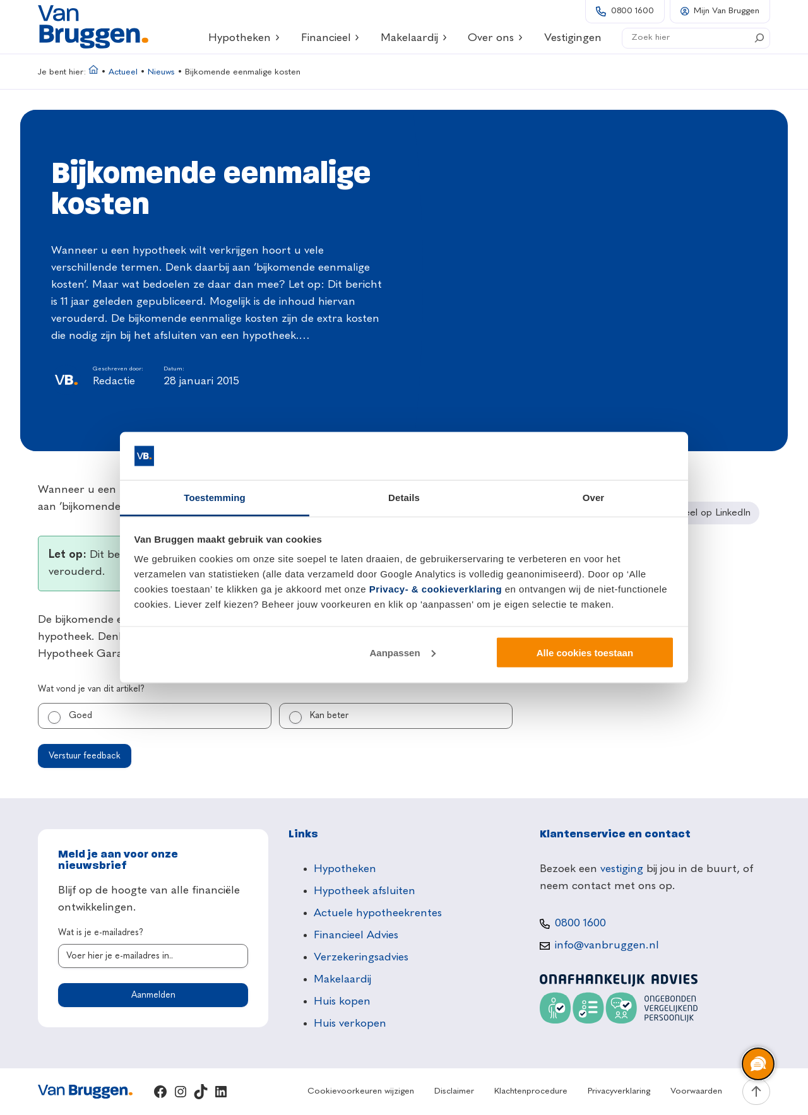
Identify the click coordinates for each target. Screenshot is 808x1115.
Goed (80, 715)
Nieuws (161, 72)
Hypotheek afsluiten (364, 891)
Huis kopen (342, 1001)
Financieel (330, 38)
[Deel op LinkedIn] (706, 513)
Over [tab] (594, 497)
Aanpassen (403, 652)
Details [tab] (404, 497)
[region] (757, 1064)
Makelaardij (414, 38)
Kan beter (329, 715)
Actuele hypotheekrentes (378, 913)
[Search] (759, 37)
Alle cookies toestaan (585, 652)
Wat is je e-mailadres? (100, 932)
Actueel (123, 72)
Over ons (495, 38)
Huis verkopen (350, 1023)
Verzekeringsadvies (361, 957)
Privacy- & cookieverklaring (435, 589)
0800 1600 (632, 11)
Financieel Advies (356, 935)
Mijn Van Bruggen (726, 11)
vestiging (621, 869)
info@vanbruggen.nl (607, 945)
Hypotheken (244, 38)
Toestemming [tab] (215, 497)
